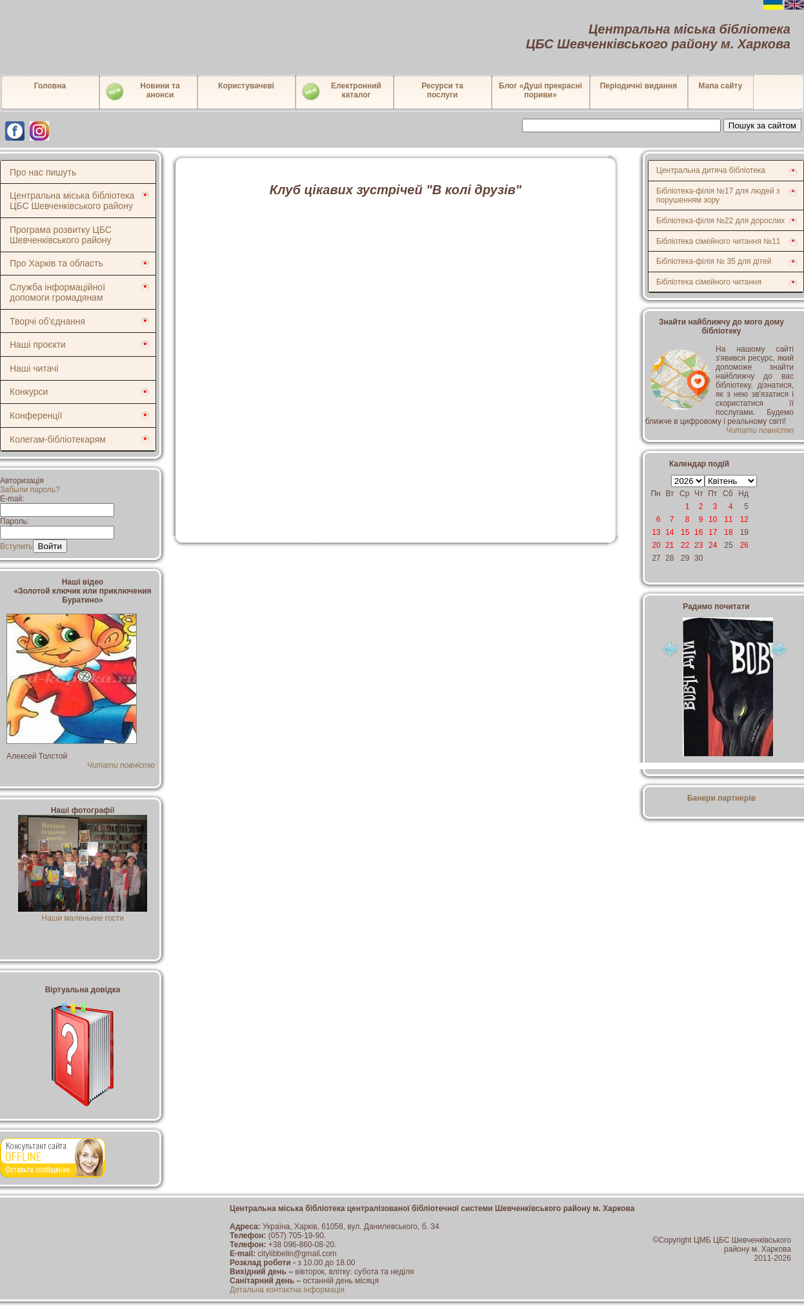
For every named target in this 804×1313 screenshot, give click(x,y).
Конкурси (29, 391)
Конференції (36, 415)
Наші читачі (34, 368)
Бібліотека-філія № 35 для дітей (713, 261)
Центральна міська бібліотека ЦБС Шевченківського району (72, 200)
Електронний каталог (341, 91)
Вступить (16, 546)
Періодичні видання (639, 85)
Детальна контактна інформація (287, 1289)
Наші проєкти (38, 344)
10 (713, 519)
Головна (50, 85)
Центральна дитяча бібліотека (710, 170)
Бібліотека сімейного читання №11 (718, 241)
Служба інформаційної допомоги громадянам (57, 292)
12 (744, 519)
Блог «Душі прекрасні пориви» (540, 90)
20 (656, 545)
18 (728, 532)
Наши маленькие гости (82, 914)
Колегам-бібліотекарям (58, 439)
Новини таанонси (142, 91)
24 (713, 545)
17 (713, 532)
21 (669, 545)
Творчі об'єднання (47, 321)
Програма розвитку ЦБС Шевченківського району (61, 235)
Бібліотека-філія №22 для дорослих (720, 220)
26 (744, 545)
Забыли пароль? (30, 489)
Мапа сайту (721, 85)
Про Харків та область (56, 263)
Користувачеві (246, 85)
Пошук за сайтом (762, 125)
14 (669, 532)
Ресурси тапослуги (442, 90)
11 (728, 519)
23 (698, 545)
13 (656, 532)
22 (685, 545)
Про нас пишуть (43, 172)
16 (698, 532)
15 (685, 532)
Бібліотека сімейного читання (708, 281)
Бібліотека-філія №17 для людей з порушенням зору (718, 195)
